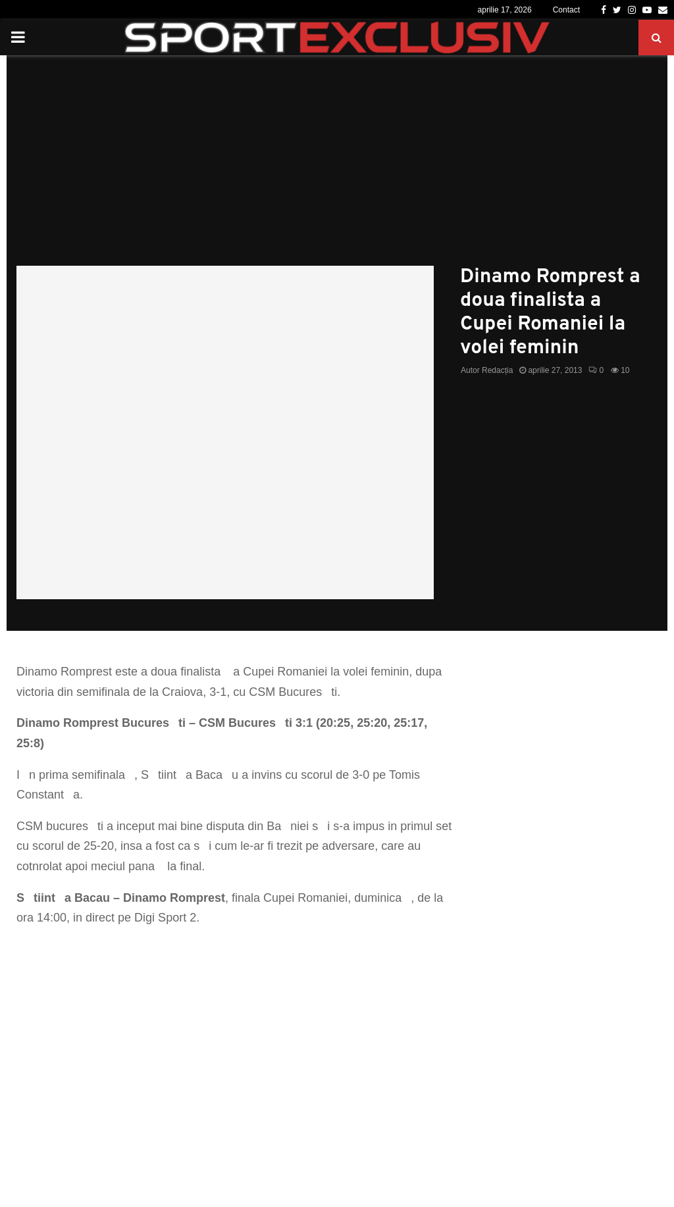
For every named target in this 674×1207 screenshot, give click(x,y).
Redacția (497, 370)
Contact (566, 9)
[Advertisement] (337, 167)
